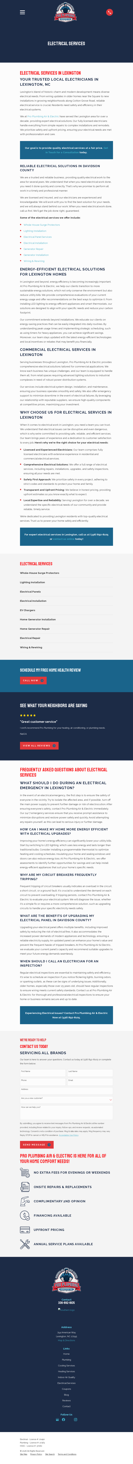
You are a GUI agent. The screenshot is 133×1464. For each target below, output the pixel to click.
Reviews (66, 1400)
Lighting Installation (35, 230)
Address (24, 1089)
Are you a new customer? (32, 1098)
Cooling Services (66, 1365)
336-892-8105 (66, 1303)
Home (66, 1354)
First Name (25, 1071)
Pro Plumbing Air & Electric (43, 116)
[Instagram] (75, 1419)
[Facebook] (63, 1419)
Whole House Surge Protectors (42, 224)
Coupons (66, 1389)
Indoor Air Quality (66, 1377)
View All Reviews (39, 745)
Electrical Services (66, 1383)
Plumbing (66, 1359)
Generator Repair (33, 249)
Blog (66, 1394)
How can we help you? (31, 1107)
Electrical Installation (36, 243)
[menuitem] (66, 573)
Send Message (37, 1144)
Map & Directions (66, 1340)
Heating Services (66, 1371)
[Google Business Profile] (57, 1419)
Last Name (72, 1071)
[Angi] (69, 1419)
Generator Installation (36, 254)
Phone (23, 1080)
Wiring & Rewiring (34, 261)
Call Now (33, 680)
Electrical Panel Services (38, 236)
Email (70, 1080)
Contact (66, 1406)
